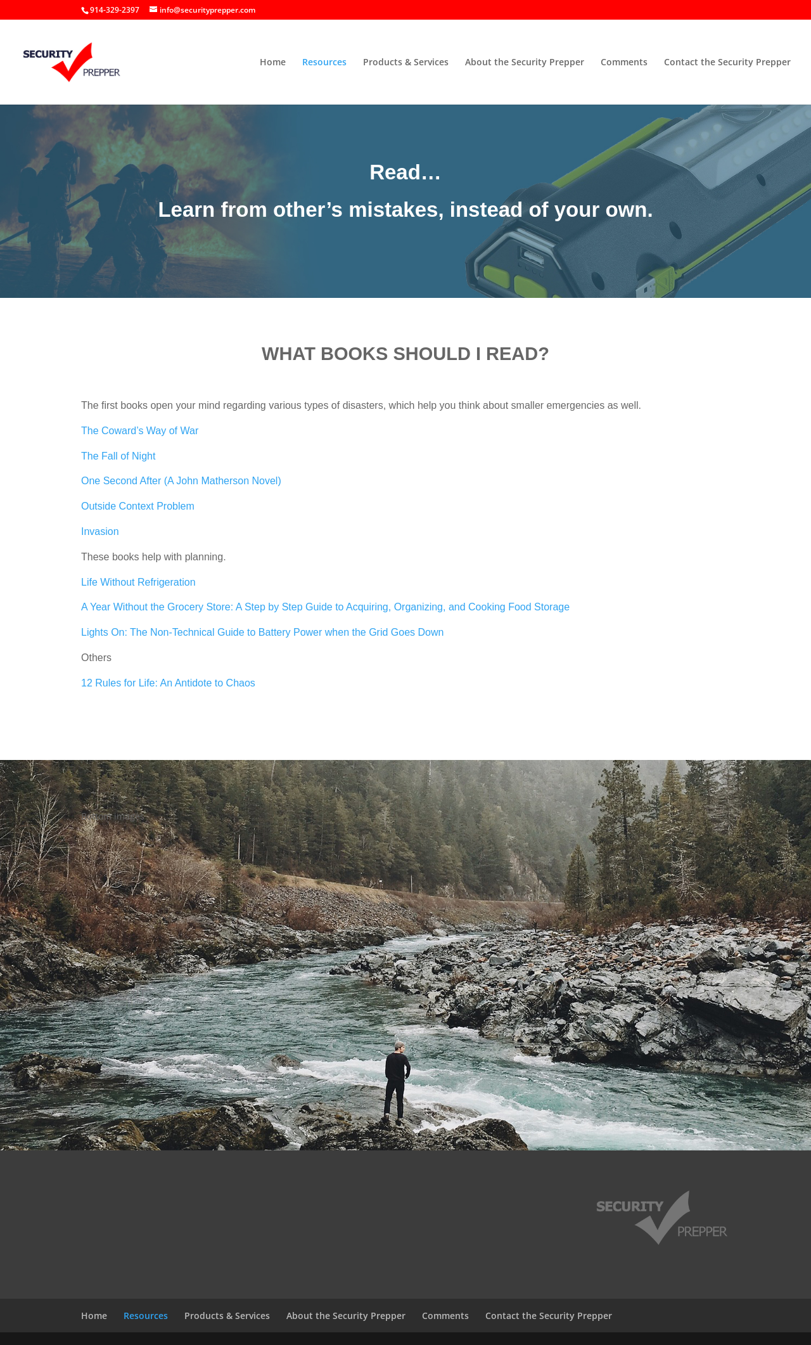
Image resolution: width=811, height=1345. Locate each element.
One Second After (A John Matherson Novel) (181, 480)
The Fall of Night (118, 456)
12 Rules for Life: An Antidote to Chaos (168, 683)
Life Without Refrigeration (138, 582)
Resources (324, 63)
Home (273, 63)
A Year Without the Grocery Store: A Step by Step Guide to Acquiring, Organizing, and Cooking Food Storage (325, 607)
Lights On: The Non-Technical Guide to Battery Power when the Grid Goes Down (262, 632)
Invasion (100, 531)
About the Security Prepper (524, 63)
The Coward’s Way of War (139, 430)
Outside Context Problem (138, 506)
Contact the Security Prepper (727, 63)
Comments (624, 63)
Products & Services (406, 63)
